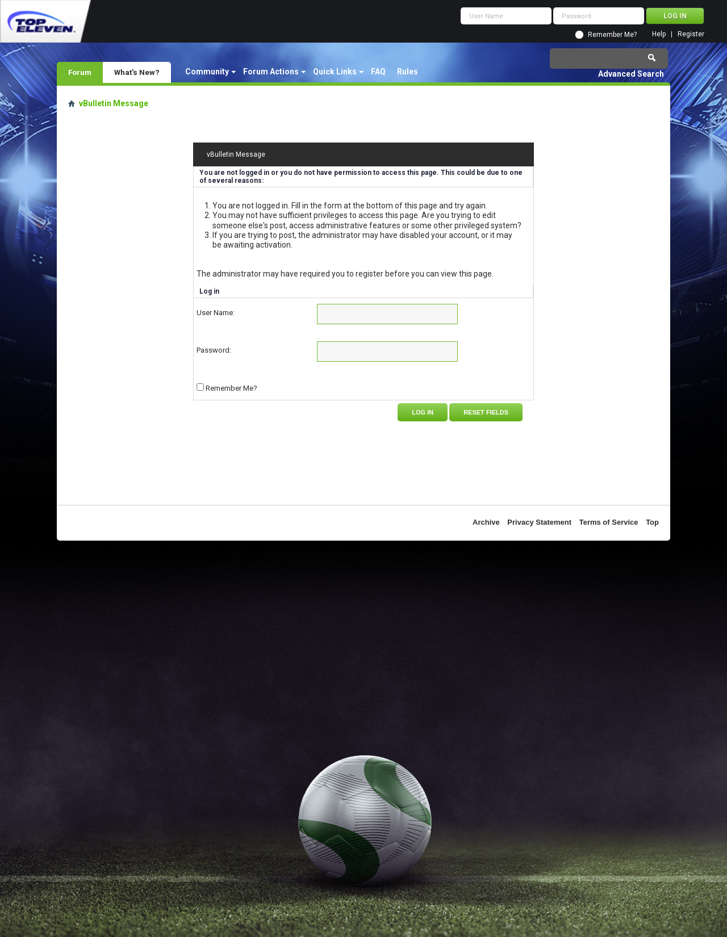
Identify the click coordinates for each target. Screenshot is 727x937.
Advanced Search (631, 73)
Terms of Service (608, 522)
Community (207, 71)
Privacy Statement (539, 522)
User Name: (216, 312)
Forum (79, 72)
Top (652, 522)
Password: (214, 350)
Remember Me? (612, 35)
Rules (407, 71)
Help (659, 34)
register (369, 273)
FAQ (378, 71)
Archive (486, 522)
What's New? (137, 72)
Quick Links (335, 71)
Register (691, 34)
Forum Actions (271, 71)
